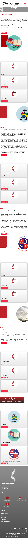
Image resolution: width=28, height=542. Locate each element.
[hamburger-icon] (25, 3)
